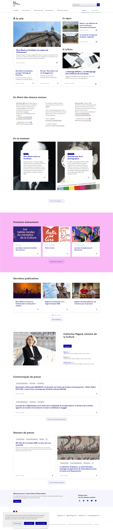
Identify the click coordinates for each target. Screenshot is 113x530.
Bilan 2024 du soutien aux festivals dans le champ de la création (25, 304)
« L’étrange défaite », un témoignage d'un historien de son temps (80, 72)
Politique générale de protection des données (56, 524)
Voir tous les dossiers (55, 201)
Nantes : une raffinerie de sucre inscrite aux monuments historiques (88, 25)
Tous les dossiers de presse (56, 482)
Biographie (67, 346)
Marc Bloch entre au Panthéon (31, 157)
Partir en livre (49, 248)
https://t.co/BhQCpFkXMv (82, 113)
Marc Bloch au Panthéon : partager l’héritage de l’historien (24, 73)
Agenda (65, 352)
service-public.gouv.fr (92, 515)
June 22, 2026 (29, 124)
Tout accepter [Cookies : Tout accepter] (41, 523)
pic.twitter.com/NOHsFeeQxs (53, 120)
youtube (95, 500)
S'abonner (17, 501)
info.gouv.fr (81, 515)
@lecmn (26, 112)
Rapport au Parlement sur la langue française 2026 (54, 303)
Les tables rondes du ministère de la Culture (26, 249)
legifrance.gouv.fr (71, 515)
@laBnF (47, 106)
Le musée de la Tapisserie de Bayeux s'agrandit (88, 36)
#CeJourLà (78, 103)
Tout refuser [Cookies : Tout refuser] (29, 523)
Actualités (15, 10)
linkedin (83, 500)
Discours (65, 357)
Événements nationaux (62, 10)
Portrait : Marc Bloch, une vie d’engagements (49, 72)
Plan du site (96, 524)
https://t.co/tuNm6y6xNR (25, 117)
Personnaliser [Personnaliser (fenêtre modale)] (17, 523)
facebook (87, 500)
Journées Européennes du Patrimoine (83, 249)
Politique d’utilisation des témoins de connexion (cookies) (80, 524)
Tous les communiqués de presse (56, 419)
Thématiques (95, 10)
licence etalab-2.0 (42, 528)
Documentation (49, 10)
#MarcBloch (19, 103)
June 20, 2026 (60, 126)
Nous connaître (26, 10)
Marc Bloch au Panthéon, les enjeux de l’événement (32, 51)
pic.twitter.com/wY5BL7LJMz (24, 119)
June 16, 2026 (87, 120)
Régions (84, 10)
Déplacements (67, 362)
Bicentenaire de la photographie (75, 157)
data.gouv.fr (60, 515)
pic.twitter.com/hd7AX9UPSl (83, 115)
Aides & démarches (38, 10)
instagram (91, 500)
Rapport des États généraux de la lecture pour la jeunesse (85, 303)
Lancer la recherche (98, 4)
